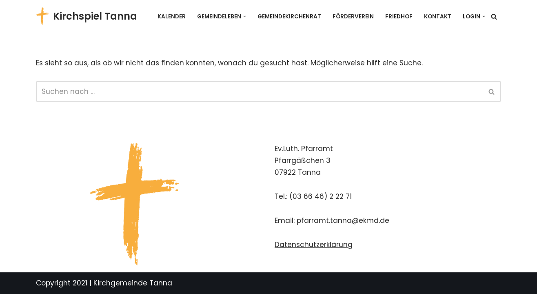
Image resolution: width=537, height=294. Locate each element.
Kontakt (437, 16)
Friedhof (399, 16)
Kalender (172, 16)
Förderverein (353, 16)
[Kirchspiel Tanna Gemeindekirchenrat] (86, 16)
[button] (244, 16)
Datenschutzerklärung (314, 244)
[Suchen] (494, 16)
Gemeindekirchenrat (289, 16)
